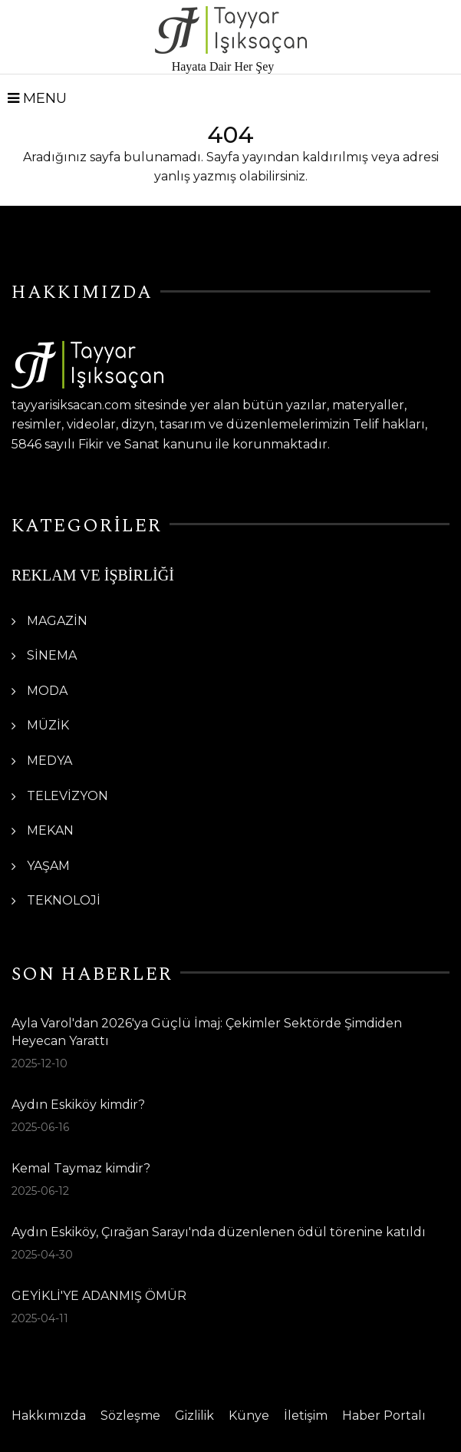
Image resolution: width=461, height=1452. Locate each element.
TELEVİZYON (67, 796)
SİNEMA (52, 655)
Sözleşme (130, 1415)
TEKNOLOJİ (63, 900)
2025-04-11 (40, 1318)
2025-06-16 (40, 1127)
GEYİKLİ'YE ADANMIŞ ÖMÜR (99, 1295)
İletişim (306, 1415)
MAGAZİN (57, 621)
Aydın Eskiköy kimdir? (78, 1104)
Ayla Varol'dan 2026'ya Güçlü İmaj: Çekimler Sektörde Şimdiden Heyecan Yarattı (207, 1031)
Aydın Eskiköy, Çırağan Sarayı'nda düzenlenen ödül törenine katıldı (219, 1232)
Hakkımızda (49, 1415)
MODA (47, 690)
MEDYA (49, 760)
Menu (37, 98)
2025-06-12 (40, 1191)
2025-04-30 (42, 1255)
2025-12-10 (40, 1063)
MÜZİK (48, 725)
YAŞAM (48, 865)
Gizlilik (194, 1415)
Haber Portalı (384, 1415)
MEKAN (50, 830)
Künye (249, 1415)
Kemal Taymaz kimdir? (81, 1168)
